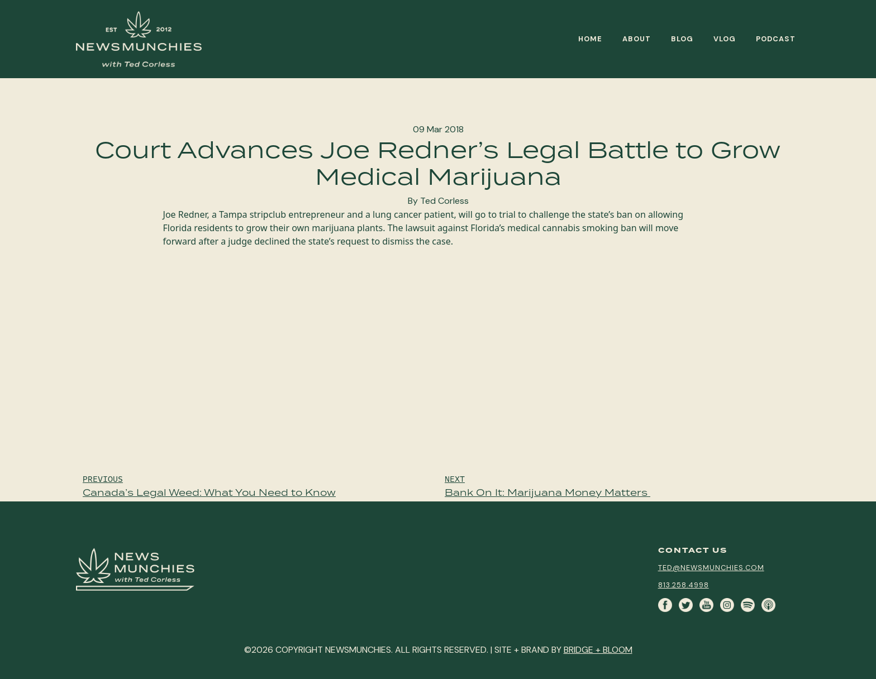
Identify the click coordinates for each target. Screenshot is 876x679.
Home (590, 39)
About (636, 39)
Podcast (776, 39)
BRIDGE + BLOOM (598, 650)
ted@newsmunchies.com (711, 567)
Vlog (724, 39)
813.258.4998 (683, 585)
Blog (682, 39)
